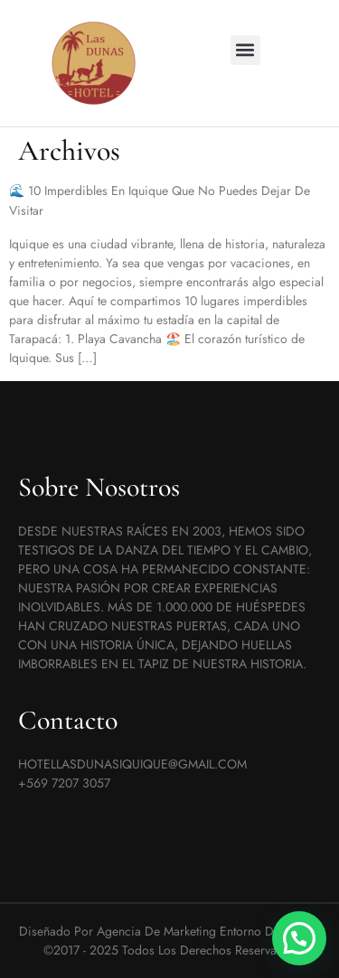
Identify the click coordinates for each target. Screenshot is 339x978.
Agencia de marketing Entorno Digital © (205, 931)
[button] (245, 50)
